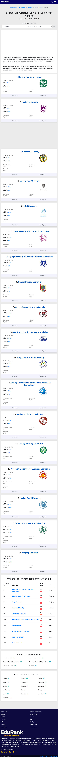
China (40, 7)
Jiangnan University (17, 637)
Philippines (33, 722)
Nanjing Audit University (29, 498)
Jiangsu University (17, 602)
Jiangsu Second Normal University (29, 307)
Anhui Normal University (19, 613)
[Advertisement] (29, 43)
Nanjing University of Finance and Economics (29, 469)
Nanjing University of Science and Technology (29, 231)
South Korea (33, 714)
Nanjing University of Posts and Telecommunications (29, 256)
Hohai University (29, 206)
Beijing (3, 714)
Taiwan (32, 716)
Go (54, 26)
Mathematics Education (25, 7)
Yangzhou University (18, 608)
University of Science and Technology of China (25, 619)
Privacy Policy (53, 756)
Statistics (15, 95)
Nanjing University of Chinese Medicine (29, 332)
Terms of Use (43, 756)
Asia (35, 7)
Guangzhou (4, 727)
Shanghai (3, 719)
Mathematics (13, 7)
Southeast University (29, 152)
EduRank (36, 19)
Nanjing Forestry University (29, 443)
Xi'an (2, 722)
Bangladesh (33, 724)
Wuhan (3, 716)
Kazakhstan (33, 727)
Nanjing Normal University (29, 77)
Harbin (3, 724)
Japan (31, 719)
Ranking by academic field (29, 23)
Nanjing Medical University (29, 282)
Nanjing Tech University (29, 181)
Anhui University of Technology (21, 596)
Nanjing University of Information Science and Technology (29, 383)
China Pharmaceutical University (29, 523)
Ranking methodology (8, 752)
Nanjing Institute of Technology (29, 414)
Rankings (42, 95)
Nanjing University (29, 102)
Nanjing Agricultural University (29, 357)
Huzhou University (17, 643)
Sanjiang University (29, 552)
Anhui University (17, 625)
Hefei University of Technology (21, 631)
